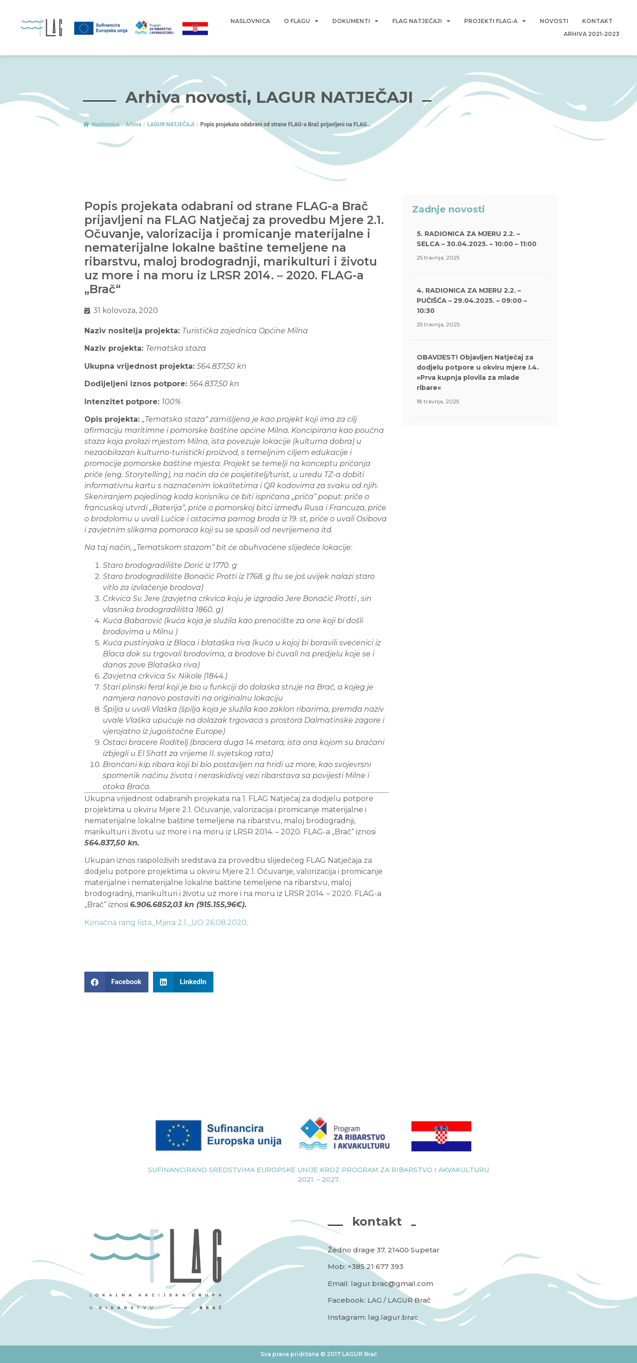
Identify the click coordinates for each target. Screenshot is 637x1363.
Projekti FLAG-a (495, 21)
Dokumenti (355, 21)
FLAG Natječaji (421, 21)
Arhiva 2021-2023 (591, 33)
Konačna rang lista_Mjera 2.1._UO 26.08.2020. (166, 922)
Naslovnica (250, 21)
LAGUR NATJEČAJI (171, 124)
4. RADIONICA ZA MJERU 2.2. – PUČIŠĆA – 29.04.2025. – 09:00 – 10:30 (472, 300)
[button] (116, 982)
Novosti (554, 21)
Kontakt (597, 21)
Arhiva (133, 124)
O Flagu (301, 21)
